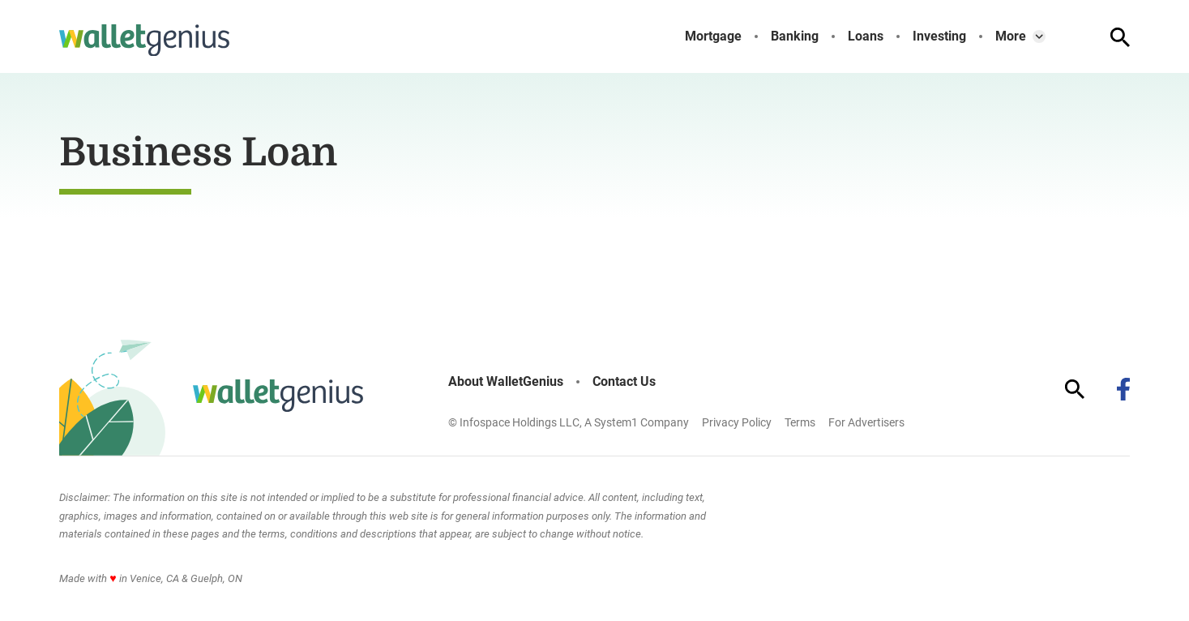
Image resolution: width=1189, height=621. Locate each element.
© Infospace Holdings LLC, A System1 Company (568, 422)
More (1010, 36)
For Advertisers (866, 422)
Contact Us (624, 382)
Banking (795, 36)
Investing (939, 36)
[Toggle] (1039, 36)
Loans (865, 36)
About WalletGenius (505, 382)
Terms (800, 422)
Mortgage (713, 36)
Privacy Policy (737, 422)
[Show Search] (1120, 37)
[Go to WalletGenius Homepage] (144, 40)
